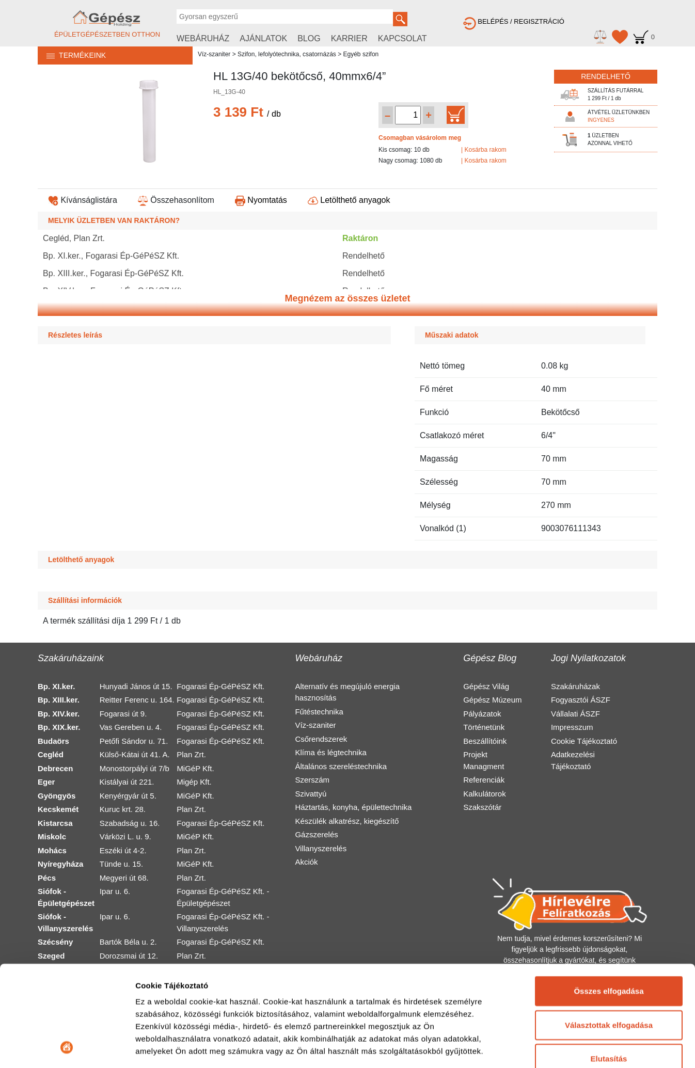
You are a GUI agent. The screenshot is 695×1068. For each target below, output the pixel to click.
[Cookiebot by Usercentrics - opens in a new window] (67, 1048)
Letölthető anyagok (349, 200)
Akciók (306, 861)
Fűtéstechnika (319, 711)
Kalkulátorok (484, 793)
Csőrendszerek (321, 739)
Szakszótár (482, 807)
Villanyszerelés (320, 848)
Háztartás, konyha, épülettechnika (353, 807)
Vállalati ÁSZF (575, 713)
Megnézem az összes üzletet (347, 298)
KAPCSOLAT (402, 38)
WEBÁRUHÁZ (203, 38)
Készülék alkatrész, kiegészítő (347, 821)
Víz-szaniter (214, 54)
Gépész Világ (486, 686)
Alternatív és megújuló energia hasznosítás (347, 692)
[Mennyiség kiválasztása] (408, 115)
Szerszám (312, 779)
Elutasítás (609, 964)
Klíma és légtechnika (330, 752)
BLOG (308, 38)
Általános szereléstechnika (341, 766)
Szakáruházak (575, 686)
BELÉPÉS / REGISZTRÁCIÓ (513, 21)
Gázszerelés (316, 834)
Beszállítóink (485, 741)
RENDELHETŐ (605, 76)
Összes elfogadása (608, 896)
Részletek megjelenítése (180, 1047)
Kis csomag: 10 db (404, 149)
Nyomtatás (261, 200)
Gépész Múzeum (492, 699)
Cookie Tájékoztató (584, 741)
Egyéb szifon (361, 54)
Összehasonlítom (176, 200)
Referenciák (483, 779)
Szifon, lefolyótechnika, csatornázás (287, 54)
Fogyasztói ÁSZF (580, 699)
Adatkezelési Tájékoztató (573, 760)
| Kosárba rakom (484, 149)
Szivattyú (310, 793)
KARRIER (349, 38)
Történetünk (483, 727)
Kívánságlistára (82, 200)
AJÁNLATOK (263, 38)
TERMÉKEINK (72, 55)
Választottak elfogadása (609, 930)
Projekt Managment (483, 760)
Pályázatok (482, 713)
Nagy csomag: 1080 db (410, 160)
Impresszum (572, 727)
